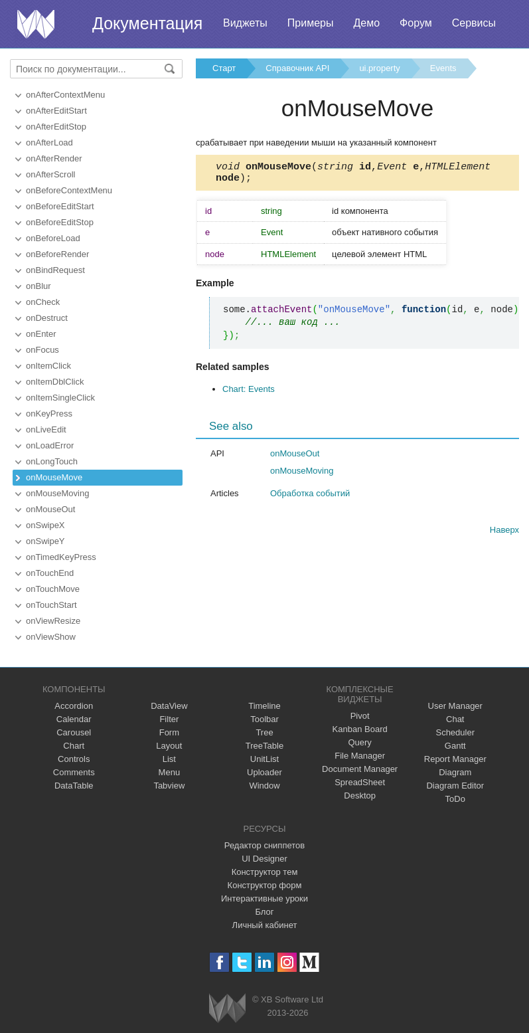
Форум (416, 23)
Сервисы (474, 23)
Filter (169, 719)
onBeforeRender (57, 254)
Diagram (455, 772)
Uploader (264, 772)
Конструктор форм (265, 885)
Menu (170, 772)
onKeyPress (49, 414)
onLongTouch (52, 461)
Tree (264, 732)
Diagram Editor (455, 786)
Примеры (310, 23)
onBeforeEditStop (60, 222)
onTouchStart (51, 605)
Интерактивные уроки (264, 898)
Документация (147, 23)
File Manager (360, 756)
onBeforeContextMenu (69, 190)
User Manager (455, 706)
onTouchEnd (50, 573)
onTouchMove (53, 589)
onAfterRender (54, 158)
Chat (455, 719)
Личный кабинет (264, 925)
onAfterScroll (50, 174)
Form (169, 732)
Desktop (360, 795)
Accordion (73, 706)
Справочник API (297, 68)
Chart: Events (248, 393)
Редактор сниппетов (264, 845)
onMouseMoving (57, 493)
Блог (264, 912)
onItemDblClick (55, 382)
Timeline (264, 706)
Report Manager (455, 759)
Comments (74, 772)
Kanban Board (360, 729)
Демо (366, 23)
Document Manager (360, 769)
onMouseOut (50, 509)
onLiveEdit (46, 429)
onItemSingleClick (60, 398)
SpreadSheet (360, 782)
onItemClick (48, 366)
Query (359, 742)
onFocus (42, 350)
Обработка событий (310, 497)
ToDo (455, 799)
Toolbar (264, 719)
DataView (169, 706)
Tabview (169, 786)
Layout (169, 746)
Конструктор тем (265, 872)
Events (443, 68)
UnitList (264, 759)
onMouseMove (54, 477)
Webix (227, 1008)
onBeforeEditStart (60, 206)
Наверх (504, 534)
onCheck (43, 302)
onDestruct (47, 318)
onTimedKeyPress (61, 557)
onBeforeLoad (53, 238)
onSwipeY (45, 541)
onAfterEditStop (56, 127)
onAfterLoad (49, 142)
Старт (224, 68)
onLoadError (50, 445)
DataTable (74, 786)
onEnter (41, 334)
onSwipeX (45, 525)
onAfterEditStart (56, 111)
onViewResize (53, 621)
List (169, 759)
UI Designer (264, 859)
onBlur (38, 286)
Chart (73, 746)
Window (264, 786)
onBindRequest (55, 270)
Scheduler (455, 732)
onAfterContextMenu (65, 95)
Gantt (455, 746)
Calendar (74, 719)
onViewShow (51, 637)
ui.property (379, 68)
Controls (74, 759)
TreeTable (264, 746)
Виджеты (245, 23)
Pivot (360, 716)
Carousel (73, 732)
